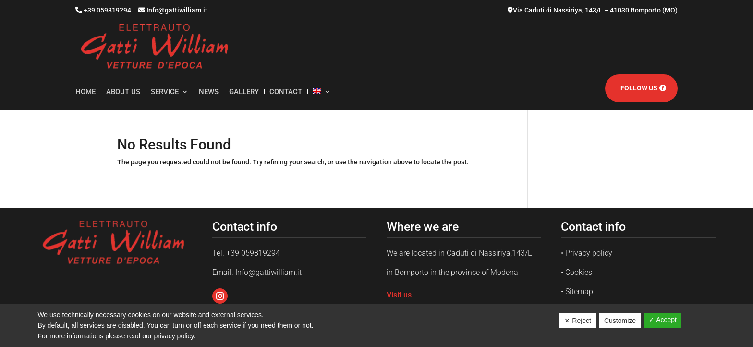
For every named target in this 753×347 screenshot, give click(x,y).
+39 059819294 (107, 10)
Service (165, 92)
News (209, 92)
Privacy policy (588, 253)
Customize (620, 320)
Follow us (638, 88)
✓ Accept (663, 319)
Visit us (399, 294)
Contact (285, 92)
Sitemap (579, 291)
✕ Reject (577, 320)
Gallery (244, 92)
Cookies (578, 272)
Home (85, 92)
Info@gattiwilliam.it (176, 10)
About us (123, 92)
